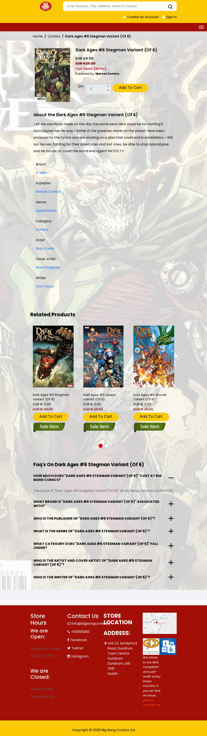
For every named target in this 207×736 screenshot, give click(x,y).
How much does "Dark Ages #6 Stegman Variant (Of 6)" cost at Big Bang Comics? (97, 477)
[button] (100, 446)
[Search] (120, 6)
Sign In (169, 17)
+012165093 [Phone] (80, 631)
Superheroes (46, 210)
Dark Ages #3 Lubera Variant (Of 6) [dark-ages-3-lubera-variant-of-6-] (99, 397)
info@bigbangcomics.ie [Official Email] (91, 623)
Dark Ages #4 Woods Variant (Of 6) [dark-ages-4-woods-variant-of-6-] (150, 397)
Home (38, 36)
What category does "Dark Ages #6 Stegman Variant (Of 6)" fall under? (95, 545)
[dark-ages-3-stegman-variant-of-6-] (53, 357)
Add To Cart (130, 87)
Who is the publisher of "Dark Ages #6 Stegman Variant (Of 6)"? (94, 518)
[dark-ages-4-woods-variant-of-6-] (153, 357)
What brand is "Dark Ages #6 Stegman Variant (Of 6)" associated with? (96, 503)
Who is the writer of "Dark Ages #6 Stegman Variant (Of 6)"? (91, 577)
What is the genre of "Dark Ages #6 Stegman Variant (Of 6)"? (91, 531)
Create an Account (141, 17)
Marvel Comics (48, 191)
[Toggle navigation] (201, 27)
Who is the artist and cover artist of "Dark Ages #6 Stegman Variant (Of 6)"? (92, 562)
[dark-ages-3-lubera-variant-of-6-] (103, 357)
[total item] (98, 89)
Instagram (80, 656)
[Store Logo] (46, 6)
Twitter (78, 648)
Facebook (78, 640)
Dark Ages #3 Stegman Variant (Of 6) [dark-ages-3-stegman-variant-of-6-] (51, 397)
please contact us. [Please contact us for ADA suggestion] (152, 702)
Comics (54, 36)
